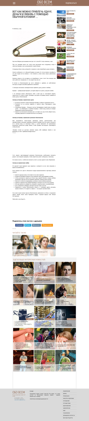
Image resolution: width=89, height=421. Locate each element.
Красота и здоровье (68, 398)
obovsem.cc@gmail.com (20, 400)
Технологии (66, 413)
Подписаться (71, 3)
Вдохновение (67, 405)
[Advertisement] (34, 24)
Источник (14, 228)
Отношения (66, 400)
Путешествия (66, 403)
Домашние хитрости (69, 415)
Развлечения (66, 391)
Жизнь (65, 393)
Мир (64, 410)
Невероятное (66, 408)
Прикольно (66, 395)
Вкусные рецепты (68, 417)
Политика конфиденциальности (39, 398)
